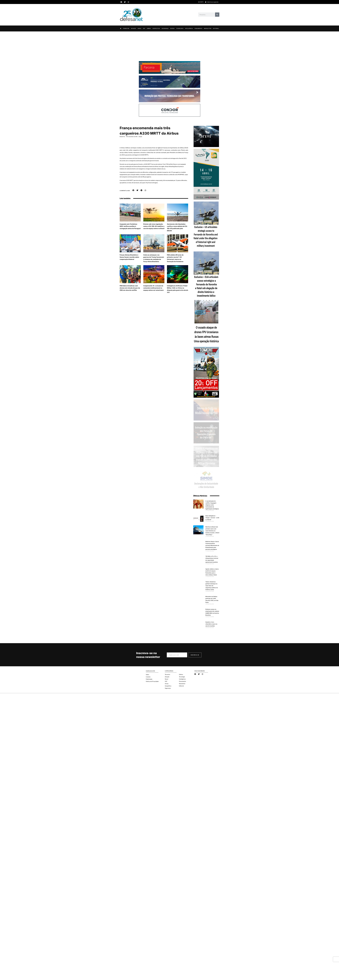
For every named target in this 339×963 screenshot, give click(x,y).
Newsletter (207, 28)
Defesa (172, 28)
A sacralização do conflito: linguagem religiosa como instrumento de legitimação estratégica (212, 504)
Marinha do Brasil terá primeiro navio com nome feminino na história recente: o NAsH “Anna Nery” (212, 530)
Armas (149, 28)
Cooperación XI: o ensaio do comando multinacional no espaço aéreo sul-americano (153, 288)
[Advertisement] (169, 44)
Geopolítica (156, 28)
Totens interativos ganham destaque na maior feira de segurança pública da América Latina (211, 585)
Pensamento (198, 28)
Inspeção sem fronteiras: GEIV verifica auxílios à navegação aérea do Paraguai (130, 226)
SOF (144, 28)
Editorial (216, 28)
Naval (139, 28)
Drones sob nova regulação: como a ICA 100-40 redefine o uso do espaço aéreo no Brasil (153, 226)
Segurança (165, 28)
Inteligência (189, 28)
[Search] (217, 14)
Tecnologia (179, 28)
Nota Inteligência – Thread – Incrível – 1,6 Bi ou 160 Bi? (212, 517)
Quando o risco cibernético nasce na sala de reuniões (211, 624)
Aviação (133, 28)
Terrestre (126, 28)
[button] (133, 190)
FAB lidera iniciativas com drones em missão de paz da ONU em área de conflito (130, 288)
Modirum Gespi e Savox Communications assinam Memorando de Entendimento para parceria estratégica (212, 545)
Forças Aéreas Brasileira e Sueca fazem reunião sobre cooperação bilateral (129, 257)
